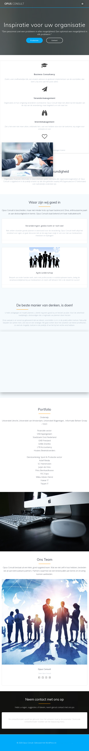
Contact (54, 40)
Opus (14, 3)
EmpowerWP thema (64, 743)
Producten (34, 40)
